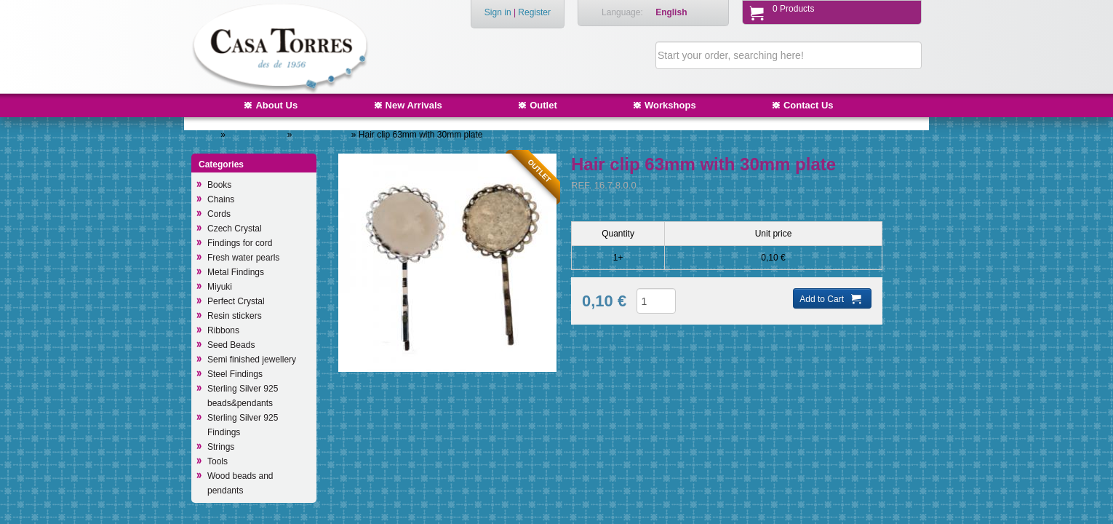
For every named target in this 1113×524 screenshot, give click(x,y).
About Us (276, 105)
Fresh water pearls (243, 258)
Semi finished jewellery (251, 359)
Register (534, 12)
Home (206, 135)
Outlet (543, 105)
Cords (219, 214)
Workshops (670, 105)
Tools (217, 461)
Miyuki (219, 287)
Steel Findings (235, 374)
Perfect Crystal (236, 301)
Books (219, 185)
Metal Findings (257, 135)
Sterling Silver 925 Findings (242, 425)
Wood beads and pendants (240, 483)
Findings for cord (239, 243)
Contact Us (808, 105)
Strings (220, 447)
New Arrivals (414, 105)
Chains (220, 199)
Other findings (323, 135)
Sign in (497, 12)
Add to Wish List (613, 343)
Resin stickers (234, 316)
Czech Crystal (234, 228)
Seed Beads (231, 345)
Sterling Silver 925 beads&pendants (242, 396)
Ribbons (223, 330)
